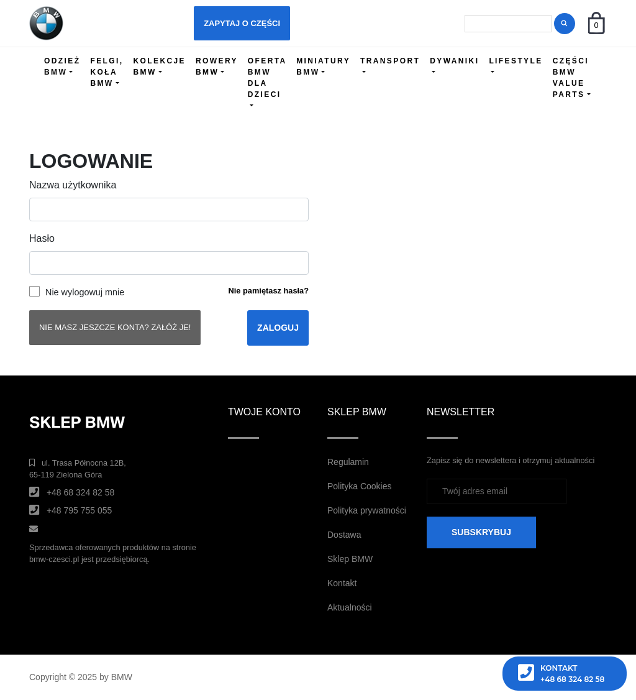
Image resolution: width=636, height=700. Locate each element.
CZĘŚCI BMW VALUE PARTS (571, 78)
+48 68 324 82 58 (80, 492)
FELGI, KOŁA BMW (106, 72)
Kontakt (342, 583)
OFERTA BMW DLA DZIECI (267, 78)
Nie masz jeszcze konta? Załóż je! (115, 327)
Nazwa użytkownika (73, 185)
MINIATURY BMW (323, 66)
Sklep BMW (350, 559)
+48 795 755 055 (79, 510)
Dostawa (344, 535)
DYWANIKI (454, 61)
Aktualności (349, 607)
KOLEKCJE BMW (159, 66)
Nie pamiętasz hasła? (269, 290)
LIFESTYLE (515, 61)
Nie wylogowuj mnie (84, 292)
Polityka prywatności (366, 510)
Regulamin (348, 462)
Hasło (42, 238)
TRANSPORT (390, 61)
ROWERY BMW (217, 66)
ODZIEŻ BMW (62, 66)
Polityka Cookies (359, 486)
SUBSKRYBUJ (481, 532)
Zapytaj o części (242, 23)
